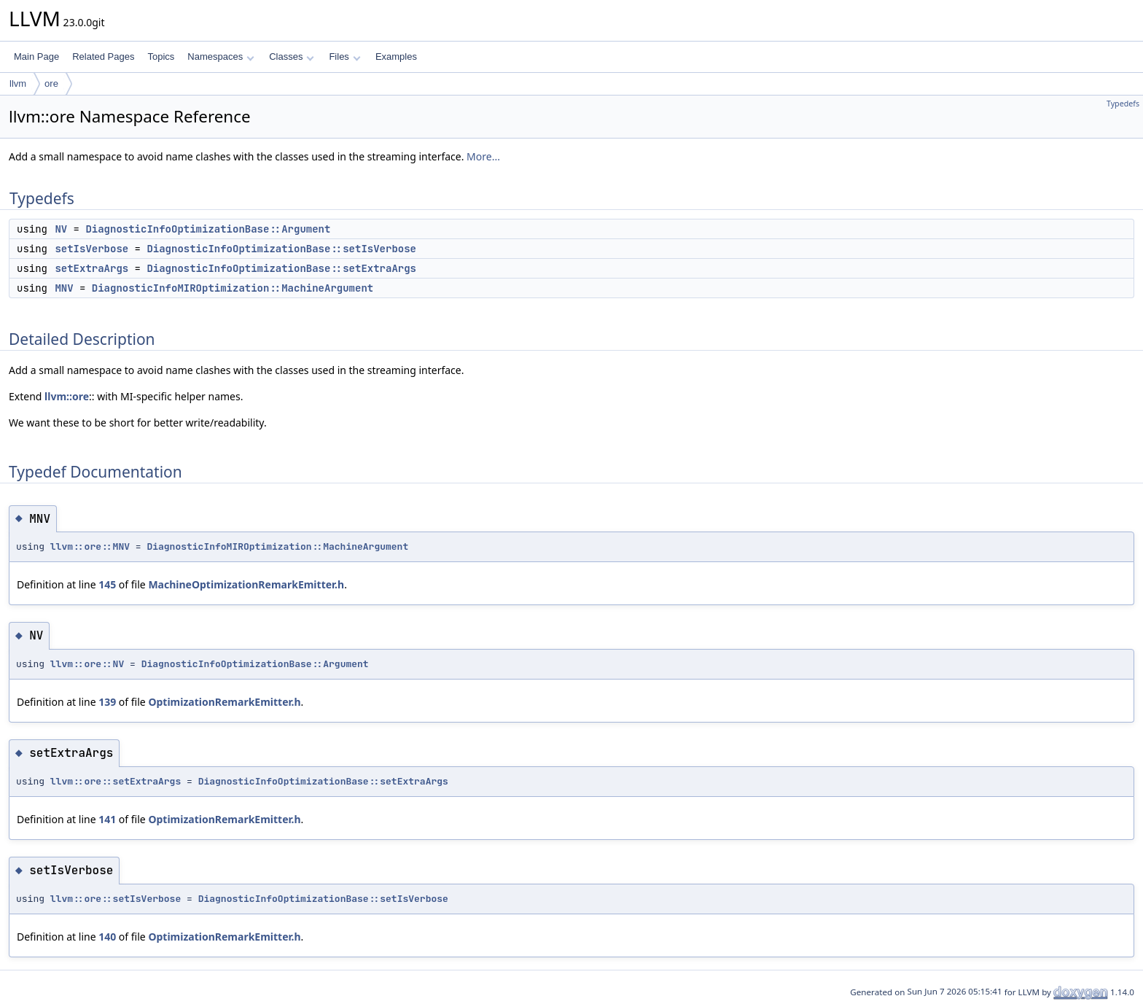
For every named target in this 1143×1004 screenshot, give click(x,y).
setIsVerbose (91, 248)
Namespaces (220, 56)
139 (107, 702)
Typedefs (1123, 103)
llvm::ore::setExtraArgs (115, 781)
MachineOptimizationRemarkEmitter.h (246, 584)
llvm (17, 83)
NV (61, 229)
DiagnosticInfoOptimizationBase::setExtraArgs (281, 268)
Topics (160, 56)
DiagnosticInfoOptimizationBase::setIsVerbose (281, 248)
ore (51, 83)
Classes (291, 56)
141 (107, 819)
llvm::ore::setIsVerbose (115, 898)
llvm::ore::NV (87, 664)
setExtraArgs (91, 268)
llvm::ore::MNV (90, 546)
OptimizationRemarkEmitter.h (224, 702)
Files (344, 56)
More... (483, 156)
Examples (396, 56)
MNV (64, 288)
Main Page (36, 56)
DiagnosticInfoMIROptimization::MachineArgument (232, 288)
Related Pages (103, 56)
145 (107, 584)
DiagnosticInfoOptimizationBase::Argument (207, 229)
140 (107, 936)
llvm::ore (66, 396)
